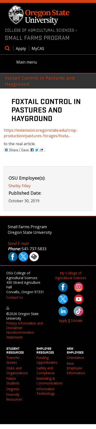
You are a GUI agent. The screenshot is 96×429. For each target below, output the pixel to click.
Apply (21, 48)
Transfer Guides (13, 359)
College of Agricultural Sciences (39, 29)
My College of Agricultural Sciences (70, 275)
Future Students (13, 380)
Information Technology (45, 391)
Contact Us (14, 297)
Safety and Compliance (45, 370)
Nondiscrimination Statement (20, 334)
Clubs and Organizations (17, 370)
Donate (76, 320)
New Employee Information (76, 368)
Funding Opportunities (46, 359)
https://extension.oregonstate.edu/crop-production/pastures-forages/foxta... (40, 133)
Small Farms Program (37, 37)
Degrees (12, 389)
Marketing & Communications (49, 380)
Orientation (75, 357)
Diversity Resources (14, 396)
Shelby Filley (20, 185)
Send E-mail (18, 243)
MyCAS (38, 48)
